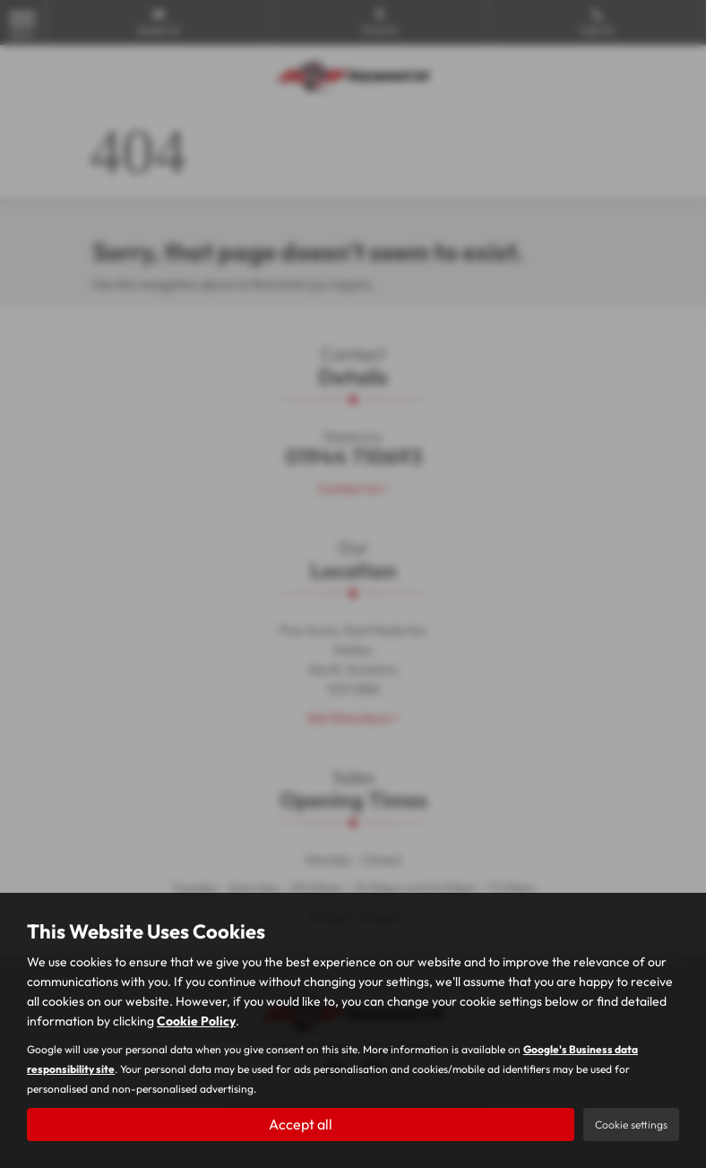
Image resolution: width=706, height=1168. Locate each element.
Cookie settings (631, 1124)
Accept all (300, 1124)
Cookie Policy (196, 1021)
